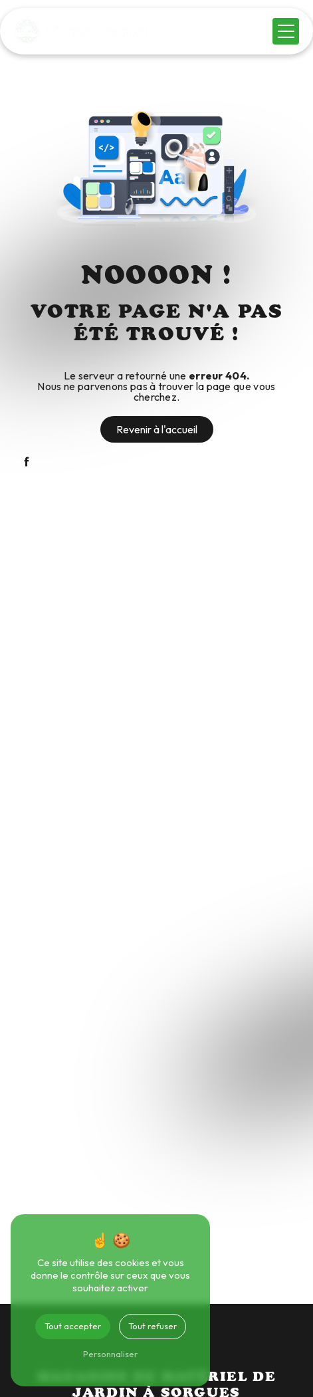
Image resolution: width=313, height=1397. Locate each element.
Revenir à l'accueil (156, 429)
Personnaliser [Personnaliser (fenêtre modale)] (110, 1353)
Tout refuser (152, 1326)
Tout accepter (73, 1326)
